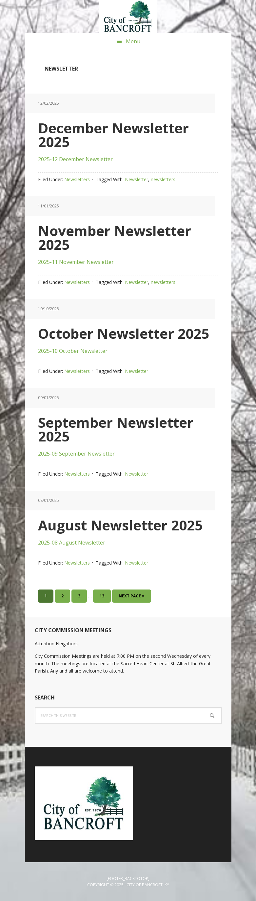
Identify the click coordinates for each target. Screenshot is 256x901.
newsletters (163, 179)
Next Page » (131, 597)
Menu (133, 41)
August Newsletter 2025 (120, 525)
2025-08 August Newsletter (71, 542)
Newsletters (77, 179)
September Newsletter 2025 (115, 429)
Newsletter (136, 179)
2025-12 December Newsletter (75, 159)
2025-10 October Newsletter (73, 350)
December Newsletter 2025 (113, 134)
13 (104, 595)
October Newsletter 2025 (123, 333)
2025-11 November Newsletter (76, 262)
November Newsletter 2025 (114, 237)
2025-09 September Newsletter (76, 453)
